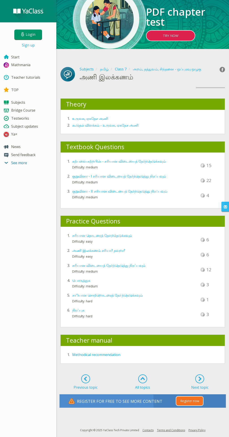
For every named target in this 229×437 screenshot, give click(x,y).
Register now (189, 401)
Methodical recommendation (96, 354)
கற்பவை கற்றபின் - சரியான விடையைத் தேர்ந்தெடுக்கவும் (119, 161)
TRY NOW (170, 35)
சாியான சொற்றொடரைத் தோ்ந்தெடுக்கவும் (107, 295)
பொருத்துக (81, 280)
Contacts (148, 430)
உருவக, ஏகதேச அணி (90, 118)
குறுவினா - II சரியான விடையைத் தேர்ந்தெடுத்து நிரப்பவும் (119, 191)
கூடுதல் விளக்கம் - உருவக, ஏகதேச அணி (105, 125)
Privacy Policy (197, 430)
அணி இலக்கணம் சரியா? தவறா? (98, 250)
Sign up (28, 45)
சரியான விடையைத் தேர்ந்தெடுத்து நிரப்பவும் (109, 265)
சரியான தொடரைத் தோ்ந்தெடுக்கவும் (102, 235)
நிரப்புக (78, 310)
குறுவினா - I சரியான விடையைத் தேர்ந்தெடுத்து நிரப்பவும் (119, 176)
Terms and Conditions (171, 430)
